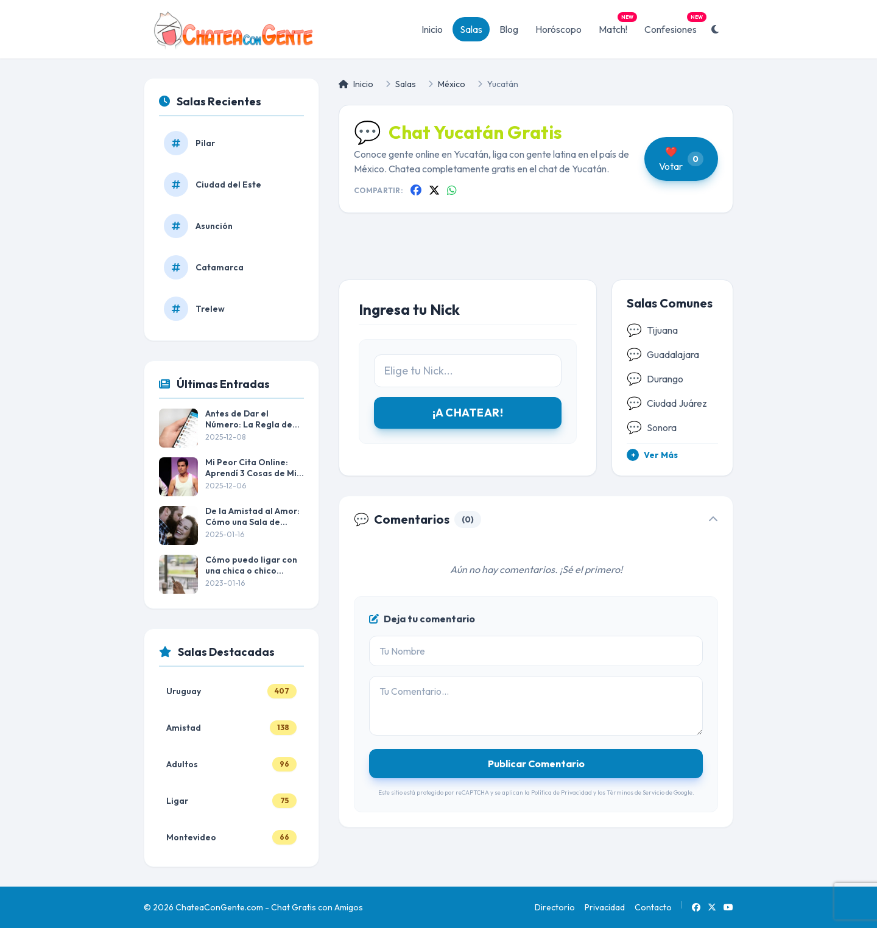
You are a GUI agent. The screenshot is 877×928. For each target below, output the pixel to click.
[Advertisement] (536, 256)
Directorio (555, 907)
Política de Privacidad (561, 792)
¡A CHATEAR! (467, 413)
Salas (471, 29)
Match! (617, 26)
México (451, 84)
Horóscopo (558, 29)
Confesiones (674, 26)
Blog (508, 29)
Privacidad (605, 907)
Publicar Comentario (536, 764)
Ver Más (652, 455)
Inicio (432, 29)
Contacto (653, 907)
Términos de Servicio (635, 792)
